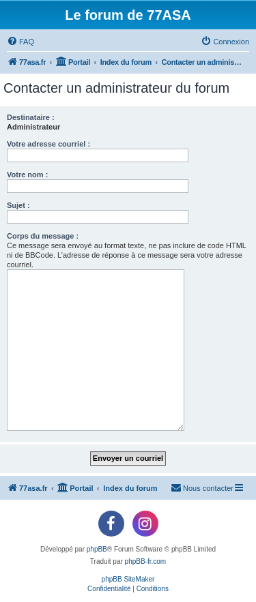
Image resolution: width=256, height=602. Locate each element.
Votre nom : (27, 174)
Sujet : (18, 205)
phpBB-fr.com (146, 561)
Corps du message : (43, 236)
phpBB (97, 549)
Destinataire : (31, 117)
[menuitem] (20, 41)
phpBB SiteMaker (128, 579)
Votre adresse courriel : (48, 144)
